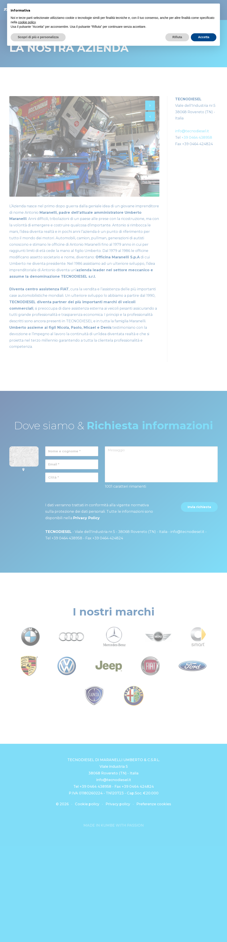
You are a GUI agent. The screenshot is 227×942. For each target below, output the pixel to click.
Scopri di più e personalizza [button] (38, 37)
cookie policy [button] (26, 22)
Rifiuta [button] (177, 37)
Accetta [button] (203, 37)
